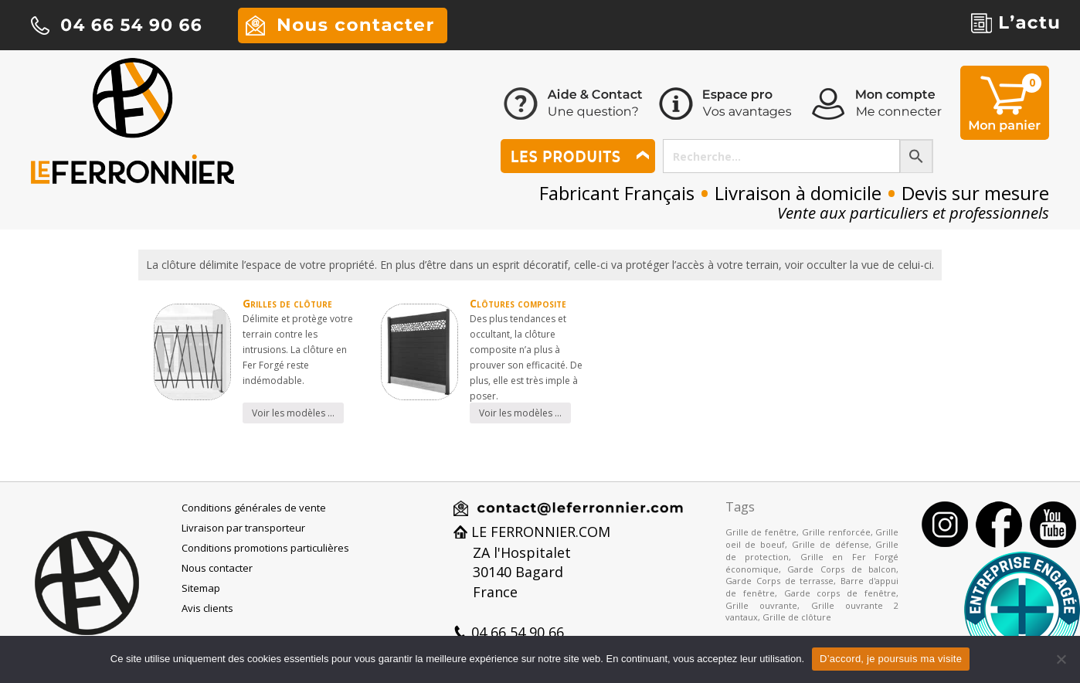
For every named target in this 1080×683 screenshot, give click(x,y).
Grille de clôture (796, 617)
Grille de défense (830, 544)
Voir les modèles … (293, 413)
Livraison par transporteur (243, 528)
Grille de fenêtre (760, 532)
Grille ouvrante (761, 605)
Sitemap (201, 588)
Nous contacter (217, 568)
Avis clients (207, 608)
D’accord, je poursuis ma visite (891, 658)
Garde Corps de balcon (841, 569)
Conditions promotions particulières (265, 548)
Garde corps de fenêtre (840, 593)
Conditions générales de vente (254, 508)
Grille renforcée (836, 532)
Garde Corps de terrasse (779, 580)
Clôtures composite (518, 303)
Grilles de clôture (287, 303)
